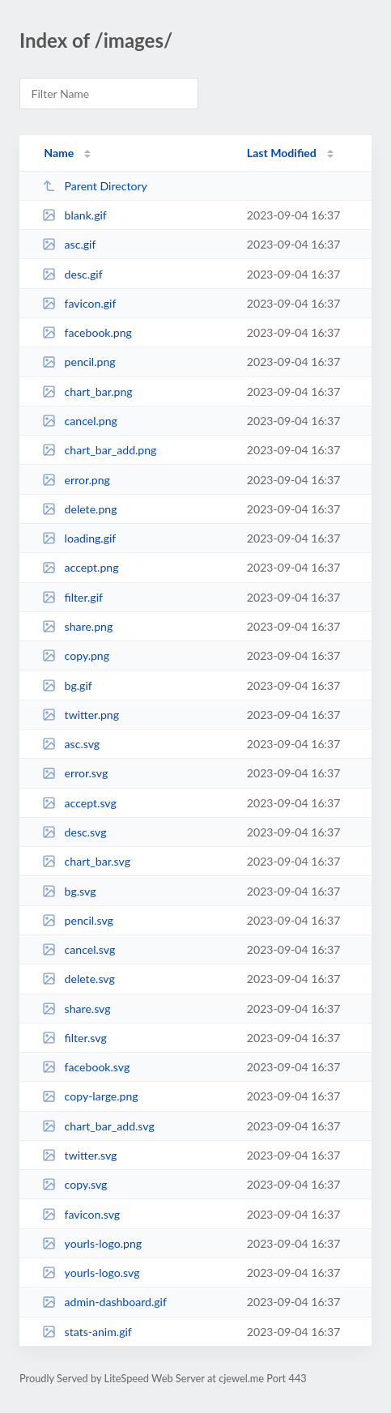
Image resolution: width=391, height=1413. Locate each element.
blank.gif (74, 215)
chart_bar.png (87, 391)
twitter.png (80, 714)
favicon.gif (79, 303)
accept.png (80, 567)
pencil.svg (77, 920)
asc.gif (69, 244)
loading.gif (79, 538)
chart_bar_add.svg (98, 1126)
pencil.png (78, 361)
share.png (77, 626)
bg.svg (69, 891)
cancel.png (79, 421)
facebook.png (87, 332)
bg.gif (67, 685)
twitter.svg (79, 1155)
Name (59, 153)
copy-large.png (90, 1096)
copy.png (75, 655)
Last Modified (282, 153)
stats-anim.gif (87, 1332)
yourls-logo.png (92, 1243)
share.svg (76, 1008)
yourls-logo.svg (90, 1272)
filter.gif (72, 597)
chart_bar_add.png (99, 450)
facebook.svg (86, 1067)
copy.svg (74, 1184)
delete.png (79, 509)
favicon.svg (81, 1214)
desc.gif (72, 274)
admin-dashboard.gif (104, 1302)
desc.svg (74, 832)
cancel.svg (78, 949)
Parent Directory (94, 186)
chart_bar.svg (86, 861)
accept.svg (79, 803)
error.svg (75, 773)
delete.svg (78, 978)
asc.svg (71, 744)
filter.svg (74, 1038)
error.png (76, 480)
